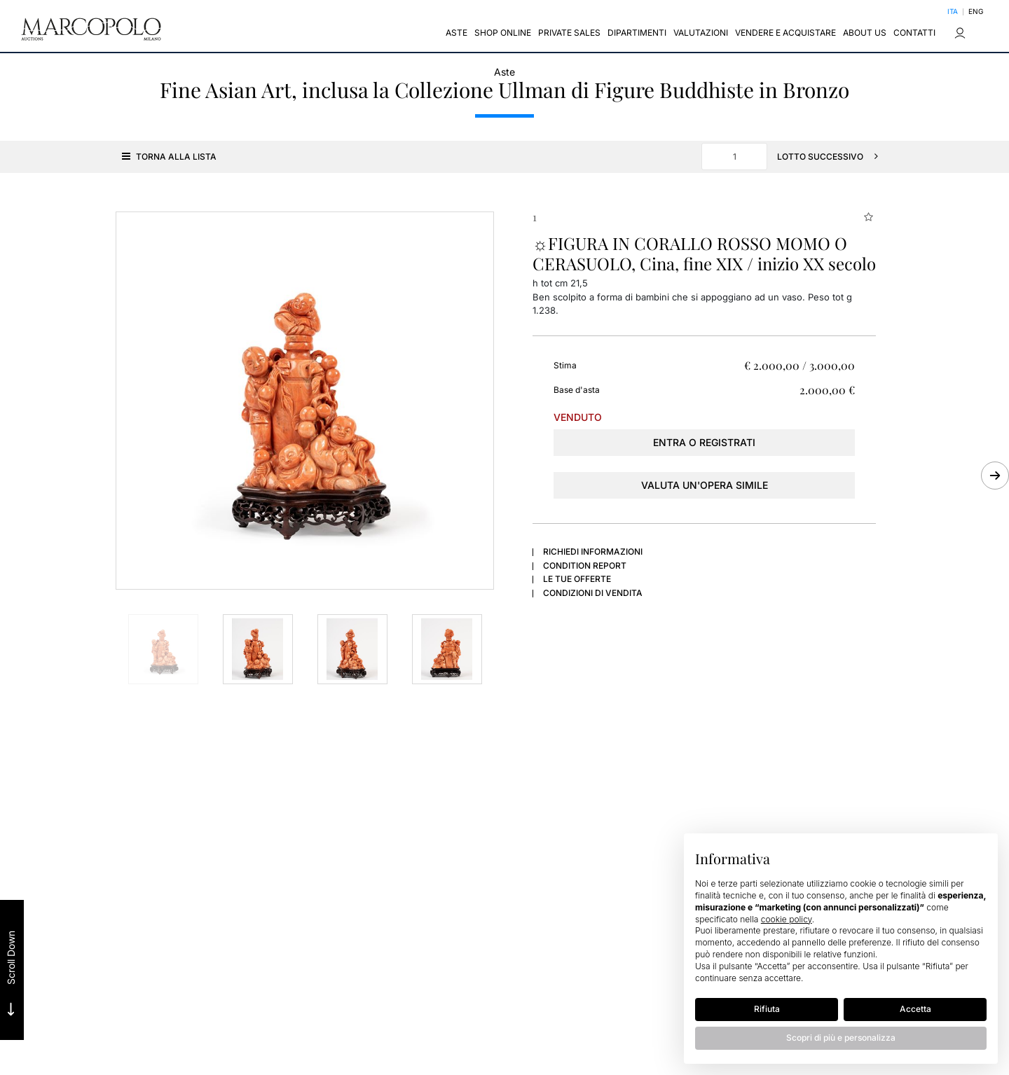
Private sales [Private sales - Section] (569, 33)
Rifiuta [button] (767, 1009)
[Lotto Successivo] (831, 155)
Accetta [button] (915, 1009)
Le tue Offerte (577, 577)
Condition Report (584, 564)
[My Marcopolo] (959, 34)
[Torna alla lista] (166, 155)
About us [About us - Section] (864, 33)
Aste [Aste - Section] (456, 33)
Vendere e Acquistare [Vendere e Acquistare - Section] (785, 33)
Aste (504, 70)
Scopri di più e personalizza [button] (840, 1037)
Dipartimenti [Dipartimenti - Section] (637, 33)
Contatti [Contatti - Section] (914, 33)
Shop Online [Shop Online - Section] (502, 33)
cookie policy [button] (786, 919)
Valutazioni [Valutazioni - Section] (700, 33)
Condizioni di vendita (593, 591)
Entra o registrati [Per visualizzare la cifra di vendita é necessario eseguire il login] (704, 441)
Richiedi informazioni (593, 550)
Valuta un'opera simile (704, 484)
